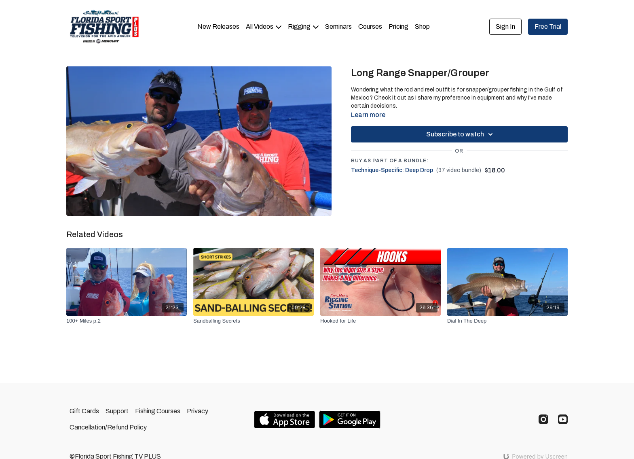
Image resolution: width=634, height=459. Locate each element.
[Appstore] (284, 419)
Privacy (197, 411)
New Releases (218, 26)
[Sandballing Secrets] (253, 321)
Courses (370, 26)
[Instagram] (543, 419)
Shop (422, 26)
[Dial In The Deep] (507, 321)
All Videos (263, 26)
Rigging (303, 26)
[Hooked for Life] (380, 321)
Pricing (398, 26)
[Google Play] (350, 419)
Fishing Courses (157, 411)
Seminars (338, 26)
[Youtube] (563, 419)
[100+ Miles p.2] (126, 321)
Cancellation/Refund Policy (108, 427)
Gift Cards (84, 411)
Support (117, 411)
